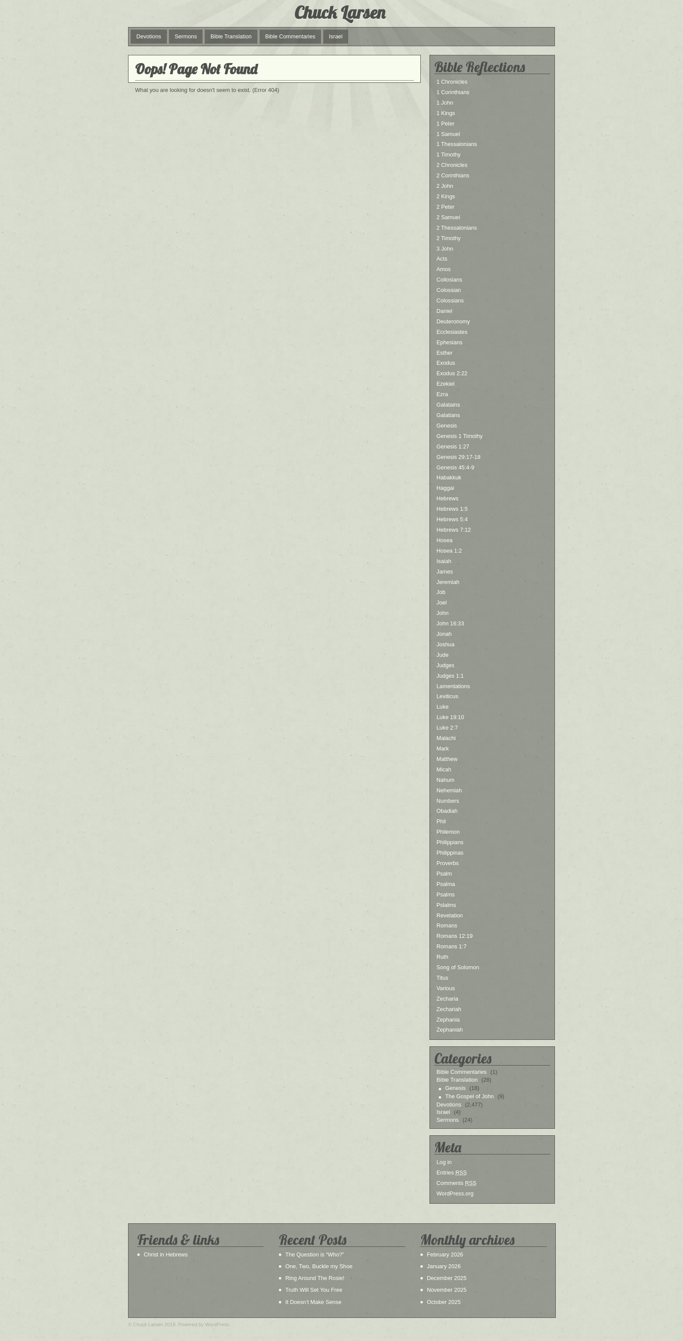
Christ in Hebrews (166, 1254)
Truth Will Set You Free (313, 1290)
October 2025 (444, 1302)
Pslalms (446, 905)
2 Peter (445, 207)
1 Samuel (448, 134)
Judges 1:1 (450, 675)
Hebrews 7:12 (453, 529)
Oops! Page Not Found (196, 69)
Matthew (446, 759)
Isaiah (443, 561)
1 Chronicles (451, 81)
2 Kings (445, 196)
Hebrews (447, 498)
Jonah (444, 634)
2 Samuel (448, 217)
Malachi (446, 738)
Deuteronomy (453, 321)
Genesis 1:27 (452, 446)
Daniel (444, 311)
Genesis (446, 425)
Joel (441, 602)
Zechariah (448, 1009)
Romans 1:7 (451, 946)
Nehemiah (449, 790)
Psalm (444, 873)
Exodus (445, 363)
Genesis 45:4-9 (455, 467)
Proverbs (447, 863)
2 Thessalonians (456, 227)
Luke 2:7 (447, 727)
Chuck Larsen (339, 12)
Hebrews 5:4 (452, 519)
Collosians (449, 279)
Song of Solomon (457, 967)
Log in (444, 1162)
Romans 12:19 (454, 936)
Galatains (448, 404)
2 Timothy (448, 238)
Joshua (445, 644)
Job (441, 592)
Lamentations (453, 686)
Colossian (448, 290)
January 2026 (444, 1266)
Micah (443, 769)
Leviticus (447, 696)
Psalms (445, 894)
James (444, 571)
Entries (451, 1172)
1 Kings (445, 113)
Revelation (449, 915)
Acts (441, 258)
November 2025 (447, 1290)
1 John (444, 102)
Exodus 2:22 (451, 373)
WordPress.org (454, 1193)
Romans (446, 925)
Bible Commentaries (290, 36)
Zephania (448, 1019)
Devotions (148, 36)
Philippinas (449, 852)
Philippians (449, 842)
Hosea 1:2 (449, 550)
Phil (441, 821)
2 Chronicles (451, 165)
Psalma (445, 884)
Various (445, 988)
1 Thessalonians (456, 144)
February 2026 (445, 1254)
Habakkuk (448, 477)
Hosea (444, 540)
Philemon (448, 831)
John (442, 613)
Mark (442, 748)
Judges (445, 665)
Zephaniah (449, 1029)
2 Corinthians (452, 175)
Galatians (448, 415)
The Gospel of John (469, 1096)
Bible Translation (231, 36)
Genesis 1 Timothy (459, 436)
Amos (443, 269)
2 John (444, 186)
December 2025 (447, 1278)
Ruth (442, 957)
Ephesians (449, 342)
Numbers (447, 801)
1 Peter (445, 123)
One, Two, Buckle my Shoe (318, 1266)
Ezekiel (445, 383)
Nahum (445, 780)
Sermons (186, 36)
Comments (456, 1183)
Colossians (450, 300)
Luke (442, 706)
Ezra (442, 394)
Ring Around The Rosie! (315, 1278)
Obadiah (446, 811)
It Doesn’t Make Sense (313, 1302)
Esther (444, 353)
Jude (442, 655)
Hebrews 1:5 (452, 509)
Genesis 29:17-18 (458, 457)
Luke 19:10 (450, 717)
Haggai (445, 488)
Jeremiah (448, 582)
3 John (444, 248)
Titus (442, 977)
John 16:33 (450, 623)
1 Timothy (448, 154)
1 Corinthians (452, 92)
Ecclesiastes (451, 332)
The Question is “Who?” (314, 1254)
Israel (335, 36)
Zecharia (447, 998)
